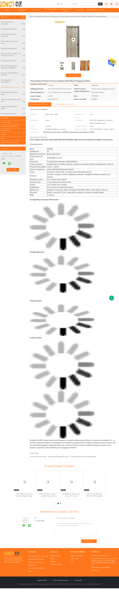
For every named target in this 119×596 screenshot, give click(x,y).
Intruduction (55, 556)
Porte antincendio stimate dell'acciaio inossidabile (13, 67)
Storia (52, 559)
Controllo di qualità (65, 10)
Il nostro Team (55, 564)
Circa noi (36, 10)
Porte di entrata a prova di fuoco (13, 93)
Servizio (53, 561)
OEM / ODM (74, 559)
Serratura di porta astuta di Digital (13, 108)
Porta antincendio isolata (13, 29)
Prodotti (21, 10)
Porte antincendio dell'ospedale (13, 81)
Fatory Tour (5, 122)
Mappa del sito (42, 580)
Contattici (80, 10)
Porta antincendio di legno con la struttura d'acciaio (13, 55)
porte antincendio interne (38, 456)
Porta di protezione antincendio (13, 23)
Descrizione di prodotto (64, 104)
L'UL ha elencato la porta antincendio (13, 35)
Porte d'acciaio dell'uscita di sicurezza (13, 74)
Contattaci (5, 130)
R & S (72, 561)
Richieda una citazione (95, 10)
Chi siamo (4, 118)
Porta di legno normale (13, 114)
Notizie (3, 134)
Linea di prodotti (77, 556)
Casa (7, 10)
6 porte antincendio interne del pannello (83, 456)
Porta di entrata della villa (13, 48)
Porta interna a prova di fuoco (13, 87)
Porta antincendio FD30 (13, 61)
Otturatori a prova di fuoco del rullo (13, 100)
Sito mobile (78, 580)
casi (2, 138)
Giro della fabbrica (50, 10)
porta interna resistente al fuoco (58, 456)
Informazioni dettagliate (39, 104)
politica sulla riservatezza (61, 580)
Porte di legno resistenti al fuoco (13, 42)
